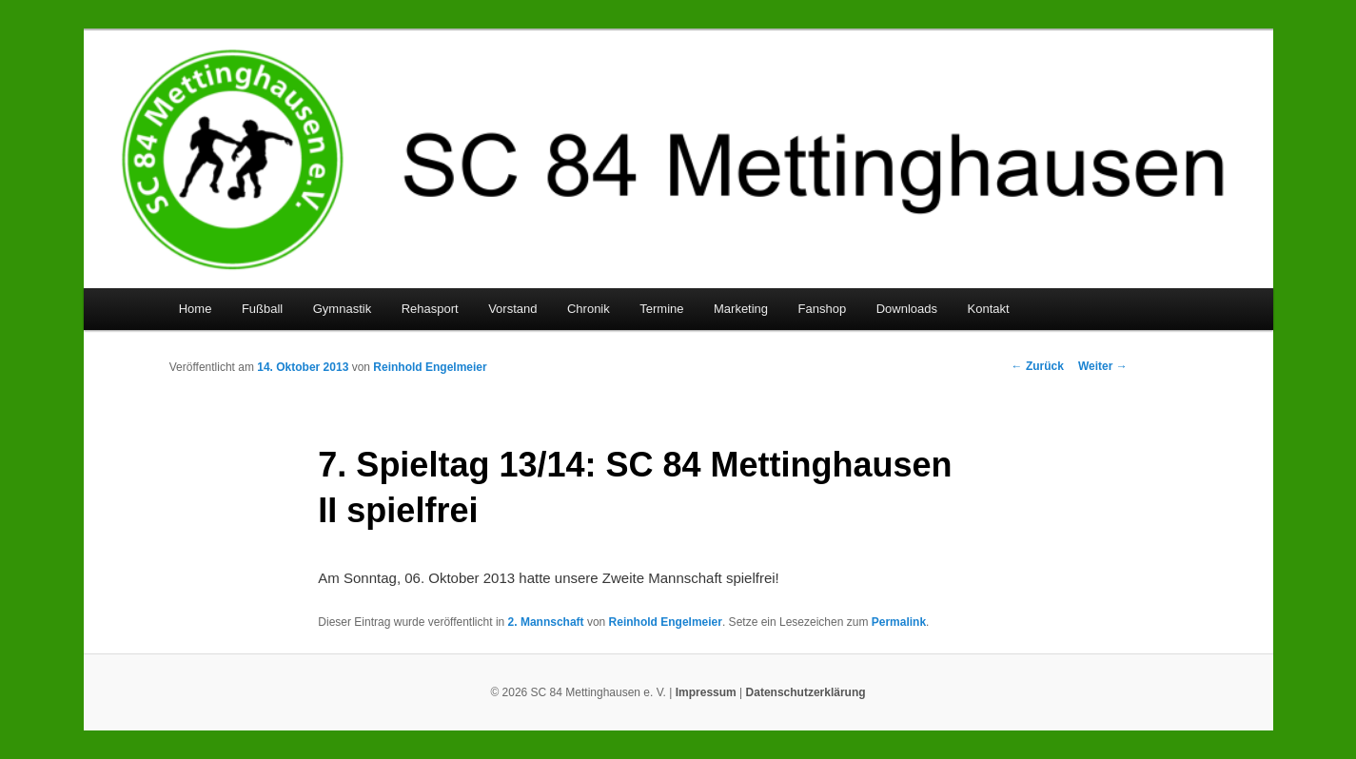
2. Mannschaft (546, 622)
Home (195, 309)
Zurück (1038, 366)
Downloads (906, 309)
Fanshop (822, 309)
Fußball (262, 309)
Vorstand (512, 309)
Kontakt (989, 309)
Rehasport (430, 309)
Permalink (899, 622)
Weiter (1103, 366)
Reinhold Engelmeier (429, 367)
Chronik (588, 309)
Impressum (706, 692)
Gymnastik (342, 309)
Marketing (741, 309)
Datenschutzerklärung (806, 692)
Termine (661, 309)
